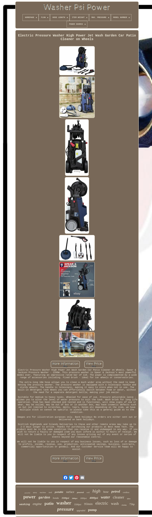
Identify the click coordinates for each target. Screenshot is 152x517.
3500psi (65, 498)
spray (35, 492)
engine (37, 504)
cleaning (124, 505)
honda (56, 498)
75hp (132, 504)
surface (70, 491)
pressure (65, 509)
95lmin (88, 504)
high (96, 490)
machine (43, 492)
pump (92, 510)
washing (24, 504)
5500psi (77, 504)
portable (59, 492)
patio (49, 503)
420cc (129, 498)
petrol (115, 491)
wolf (88, 492)
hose (106, 491)
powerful (27, 493)
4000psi (94, 497)
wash (115, 503)
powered (80, 492)
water (105, 497)
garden (44, 497)
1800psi (83, 498)
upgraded (81, 510)
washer (63, 503)
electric (101, 503)
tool (50, 492)
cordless (126, 492)
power (29, 496)
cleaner (118, 497)
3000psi (74, 498)
